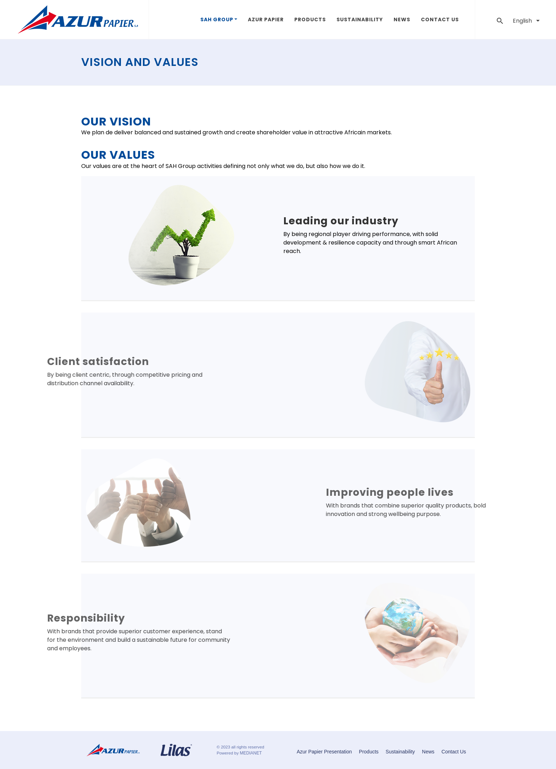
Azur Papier (266, 19)
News (402, 19)
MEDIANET (251, 753)
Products (310, 19)
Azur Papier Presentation (324, 751)
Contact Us (440, 19)
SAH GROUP (216, 19)
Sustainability (360, 19)
